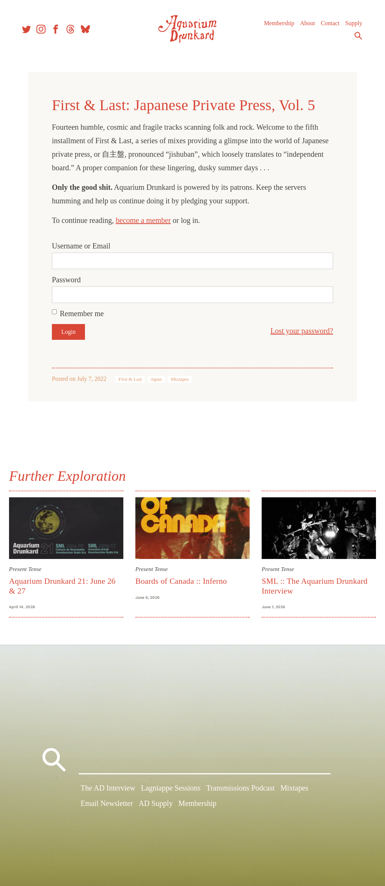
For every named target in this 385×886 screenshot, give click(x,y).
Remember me (82, 313)
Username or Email (81, 246)
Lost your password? (301, 331)
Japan (156, 379)
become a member (143, 220)
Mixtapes (180, 379)
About (304, 26)
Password (66, 280)
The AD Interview (107, 791)
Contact (326, 26)
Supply (350, 26)
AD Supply (156, 807)
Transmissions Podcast (240, 791)
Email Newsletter (106, 807)
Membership (276, 26)
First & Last (130, 379)
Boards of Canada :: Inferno (182, 580)
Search (355, 38)
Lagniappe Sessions (170, 791)
